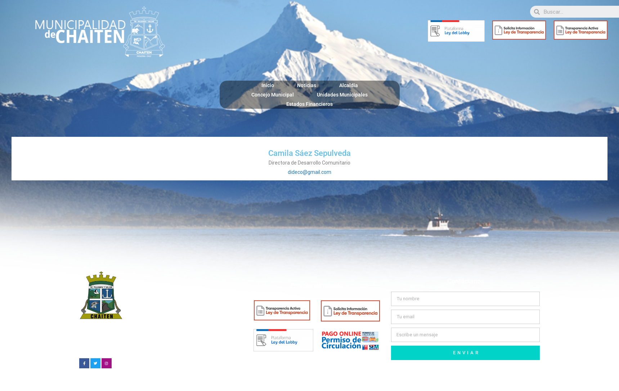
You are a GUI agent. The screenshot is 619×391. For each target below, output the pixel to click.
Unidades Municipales (342, 95)
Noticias (306, 85)
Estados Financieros (309, 104)
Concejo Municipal (272, 95)
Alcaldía (348, 85)
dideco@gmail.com (309, 172)
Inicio (267, 85)
